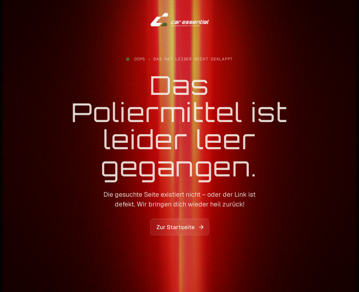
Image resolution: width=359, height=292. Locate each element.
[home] (179, 19)
